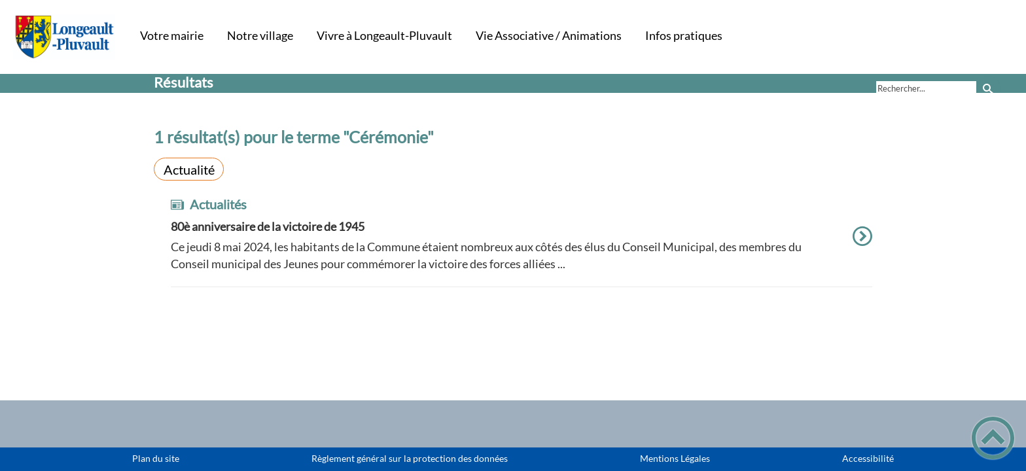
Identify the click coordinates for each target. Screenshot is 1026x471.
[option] (521, 242)
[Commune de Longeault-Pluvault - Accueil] (64, 36)
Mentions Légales (675, 458)
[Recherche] (988, 88)
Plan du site (155, 458)
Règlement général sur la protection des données (409, 458)
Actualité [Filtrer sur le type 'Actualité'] (189, 169)
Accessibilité (868, 458)
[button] (993, 438)
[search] (926, 88)
